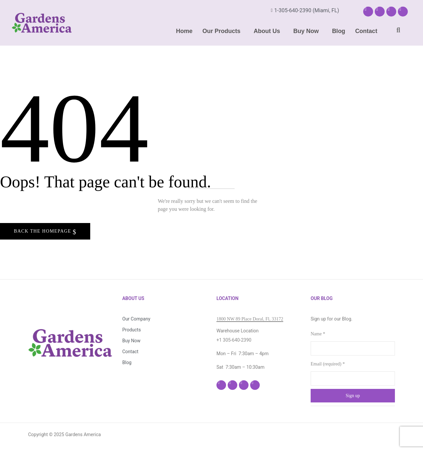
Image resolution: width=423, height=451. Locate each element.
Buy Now (306, 31)
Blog (338, 31)
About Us (267, 31)
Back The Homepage (43, 231)
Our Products (222, 31)
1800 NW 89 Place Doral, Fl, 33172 (249, 319)
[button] (223, 31)
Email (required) (328, 363)
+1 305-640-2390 (233, 340)
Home (184, 31)
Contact (366, 31)
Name (318, 333)
